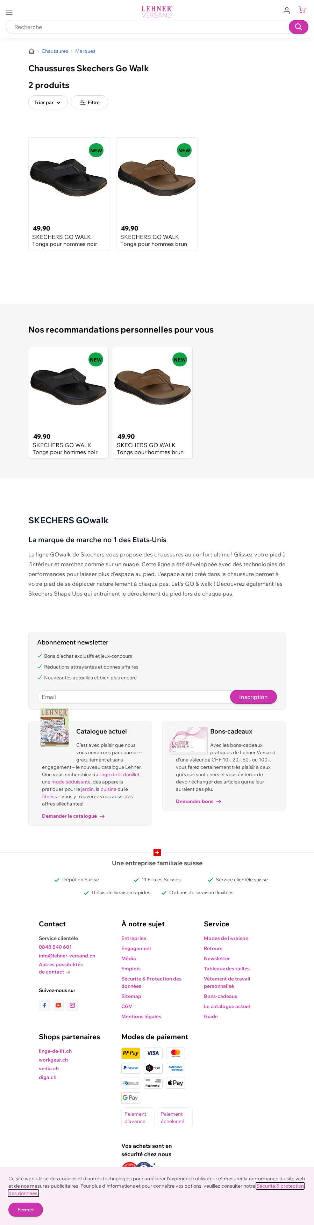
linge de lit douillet (119, 774)
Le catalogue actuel (227, 1006)
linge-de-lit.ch (55, 1051)
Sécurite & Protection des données (151, 982)
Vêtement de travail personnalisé (227, 982)
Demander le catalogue (73, 816)
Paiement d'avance (135, 1117)
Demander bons (198, 801)
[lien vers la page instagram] (72, 1005)
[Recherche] (298, 27)
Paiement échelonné (172, 1117)
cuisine (108, 789)
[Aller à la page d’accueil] (31, 51)
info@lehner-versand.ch (67, 956)
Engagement (136, 948)
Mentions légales (141, 1016)
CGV (126, 1006)
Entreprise (133, 938)
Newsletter (217, 958)
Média (128, 958)
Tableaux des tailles (227, 968)
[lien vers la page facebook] (46, 1005)
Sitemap (131, 996)
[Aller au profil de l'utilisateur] (288, 10)
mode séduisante (71, 782)
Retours (213, 948)
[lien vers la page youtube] (60, 1005)
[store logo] (157, 12)
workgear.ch (53, 1060)
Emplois (131, 968)
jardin (87, 789)
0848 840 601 (55, 947)
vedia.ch (49, 1068)
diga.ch (47, 1077)
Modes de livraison (226, 938)
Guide (211, 1016)
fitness (49, 796)
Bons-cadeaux (220, 996)
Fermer (25, 1209)
